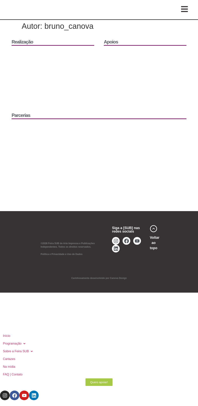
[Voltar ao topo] (153, 228)
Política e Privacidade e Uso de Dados (62, 254)
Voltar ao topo (155, 243)
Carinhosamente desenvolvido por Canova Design (99, 278)
